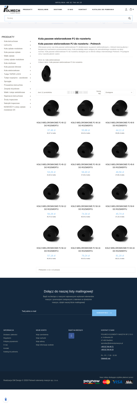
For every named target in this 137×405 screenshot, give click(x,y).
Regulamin (7, 353)
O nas (5, 360)
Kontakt (6, 364)
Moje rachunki (41, 353)
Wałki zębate (9, 73)
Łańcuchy (8, 62)
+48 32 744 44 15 (107, 365)
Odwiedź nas (105, 374)
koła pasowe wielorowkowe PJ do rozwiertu (65, 79)
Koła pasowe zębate (12, 69)
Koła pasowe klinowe (12, 84)
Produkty (8, 54)
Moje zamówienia (42, 350)
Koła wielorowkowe (12, 87)
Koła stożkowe (10, 80)
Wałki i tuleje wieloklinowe (14, 109)
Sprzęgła (7, 98)
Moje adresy (40, 357)
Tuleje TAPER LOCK (12, 91)
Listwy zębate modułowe (14, 76)
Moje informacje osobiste (45, 360)
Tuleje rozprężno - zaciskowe (16, 95)
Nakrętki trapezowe (12, 120)
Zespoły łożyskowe (11, 106)
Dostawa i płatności (10, 350)
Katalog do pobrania (10, 367)
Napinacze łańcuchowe (13, 113)
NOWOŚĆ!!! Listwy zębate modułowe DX (14, 125)
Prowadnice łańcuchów (13, 102)
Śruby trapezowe (11, 116)
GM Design (16, 396)
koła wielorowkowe (53, 77)
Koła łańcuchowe (11, 58)
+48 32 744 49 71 (107, 362)
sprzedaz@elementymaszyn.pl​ (112, 359)
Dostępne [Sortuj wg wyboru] (119, 109)
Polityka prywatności (10, 357)
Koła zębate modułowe (13, 65)
